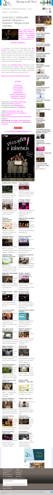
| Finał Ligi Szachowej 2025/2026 (43, 44)
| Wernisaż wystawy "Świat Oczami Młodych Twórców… (43, 131)
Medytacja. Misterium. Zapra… (8, 399)
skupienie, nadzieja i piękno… (24, 183)
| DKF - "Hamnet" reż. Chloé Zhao (42, 165)
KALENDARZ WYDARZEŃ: (42, 25)
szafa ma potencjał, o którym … (25, 416)
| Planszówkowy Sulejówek (40, 120)
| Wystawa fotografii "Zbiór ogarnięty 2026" (43, 55)
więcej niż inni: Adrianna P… (9, 380)
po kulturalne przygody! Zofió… (25, 237)
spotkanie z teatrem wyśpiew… (25, 329)
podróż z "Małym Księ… (8, 432)
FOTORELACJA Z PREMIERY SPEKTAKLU (18, 131)
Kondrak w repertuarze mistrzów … (26, 432)
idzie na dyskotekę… (8, 416)
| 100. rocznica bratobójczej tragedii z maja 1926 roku (42, 77)
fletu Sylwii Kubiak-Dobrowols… (10, 274)
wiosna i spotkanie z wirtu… (8, 237)
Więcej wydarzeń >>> (41, 168)
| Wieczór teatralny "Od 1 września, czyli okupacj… (42, 90)
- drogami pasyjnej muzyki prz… (25, 274)
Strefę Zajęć (26, 122)
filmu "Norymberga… (23, 347)
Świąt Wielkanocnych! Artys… (9, 255)
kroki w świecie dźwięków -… (26, 310)
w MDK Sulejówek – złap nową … (26, 381)
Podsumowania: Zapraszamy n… (7, 219)
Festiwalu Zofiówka (26, 39)
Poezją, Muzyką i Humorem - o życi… (25, 200)
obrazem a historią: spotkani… (8, 347)
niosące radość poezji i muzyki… (8, 310)
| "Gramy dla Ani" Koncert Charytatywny (43, 154)
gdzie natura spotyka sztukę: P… (8, 329)
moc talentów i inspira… (8, 200)
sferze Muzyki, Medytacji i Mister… (25, 292)
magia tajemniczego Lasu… (25, 365)
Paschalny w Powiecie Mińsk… (8, 365)
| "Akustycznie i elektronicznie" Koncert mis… (43, 143)
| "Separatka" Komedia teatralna (42, 66)
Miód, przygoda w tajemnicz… (26, 218)
